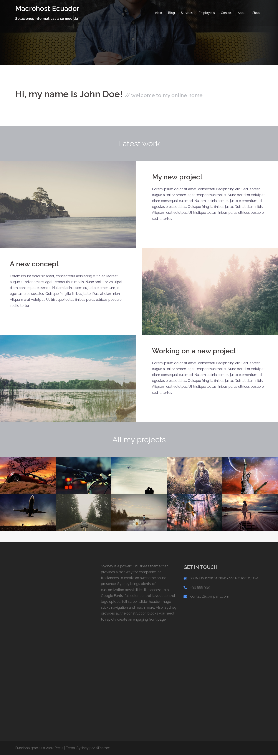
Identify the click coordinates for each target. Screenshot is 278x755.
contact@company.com (209, 596)
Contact (226, 13)
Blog (171, 13)
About (242, 13)
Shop (256, 13)
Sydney (82, 748)
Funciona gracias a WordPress (39, 748)
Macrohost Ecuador (47, 8)
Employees (207, 13)
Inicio (158, 13)
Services (187, 13)
